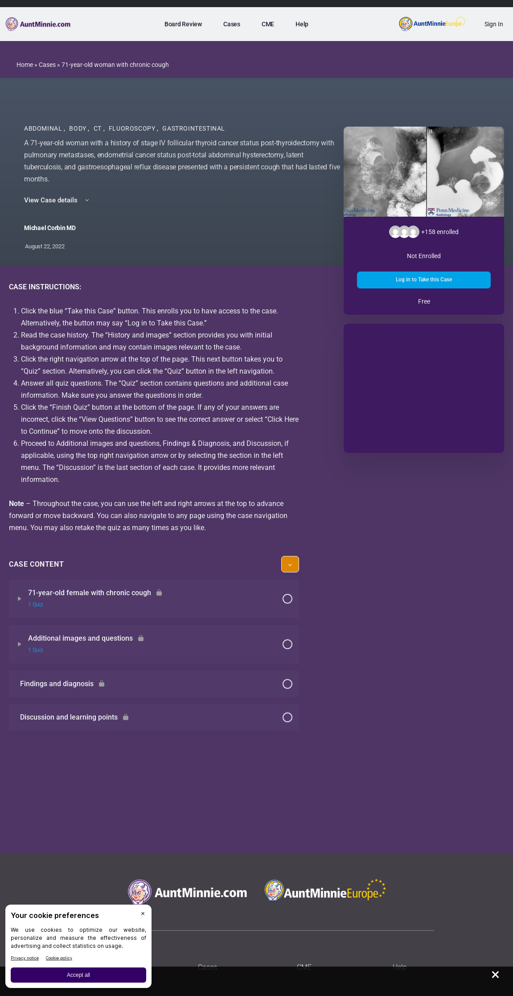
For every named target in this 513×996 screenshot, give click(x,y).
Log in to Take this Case (424, 279)
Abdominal (44, 128)
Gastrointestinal (193, 128)
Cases (47, 64)
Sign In (493, 24)
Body (78, 128)
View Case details (57, 200)
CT (98, 128)
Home (24, 64)
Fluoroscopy (133, 128)
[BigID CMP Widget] (78, 948)
